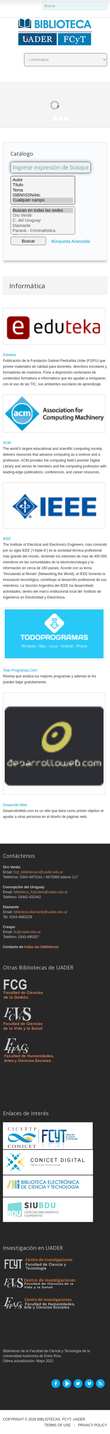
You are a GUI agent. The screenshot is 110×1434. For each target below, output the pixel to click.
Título (43, 184)
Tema (43, 190)
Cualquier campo (43, 200)
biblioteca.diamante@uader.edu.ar (40, 912)
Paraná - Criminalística (43, 230)
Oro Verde (43, 215)
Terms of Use (57, 1425)
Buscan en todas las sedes (43, 210)
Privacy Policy (92, 1425)
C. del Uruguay (43, 220)
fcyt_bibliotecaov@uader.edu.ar (38, 872)
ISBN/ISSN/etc (43, 195)
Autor (43, 179)
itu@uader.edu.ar (27, 932)
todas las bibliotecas (41, 947)
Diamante (43, 225)
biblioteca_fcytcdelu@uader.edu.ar (41, 892)
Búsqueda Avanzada (70, 241)
